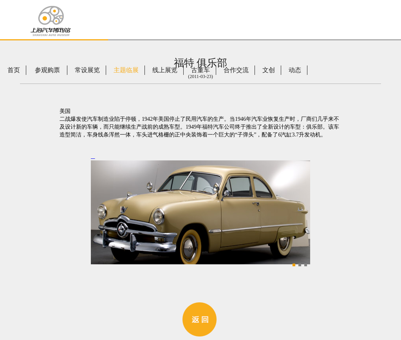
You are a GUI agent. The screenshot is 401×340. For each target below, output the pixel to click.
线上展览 (164, 70)
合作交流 (236, 70)
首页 (13, 70)
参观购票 (47, 70)
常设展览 (87, 70)
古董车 (200, 70)
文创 (268, 70)
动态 (295, 70)
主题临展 (126, 70)
